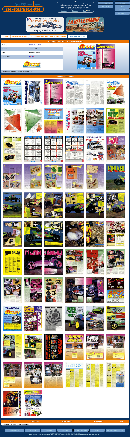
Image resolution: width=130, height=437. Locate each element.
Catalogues (122, 13)
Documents (106, 3)
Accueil (5, 36)
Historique (48, 430)
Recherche (106, 6)
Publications (14, 430)
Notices (122, 10)
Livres (122, 6)
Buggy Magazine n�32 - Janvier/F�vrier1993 (48, 36)
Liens (97, 430)
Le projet (32, 430)
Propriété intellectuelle (115, 430)
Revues (122, 3)
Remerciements (81, 430)
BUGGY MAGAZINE (19, 36)
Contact (65, 430)
